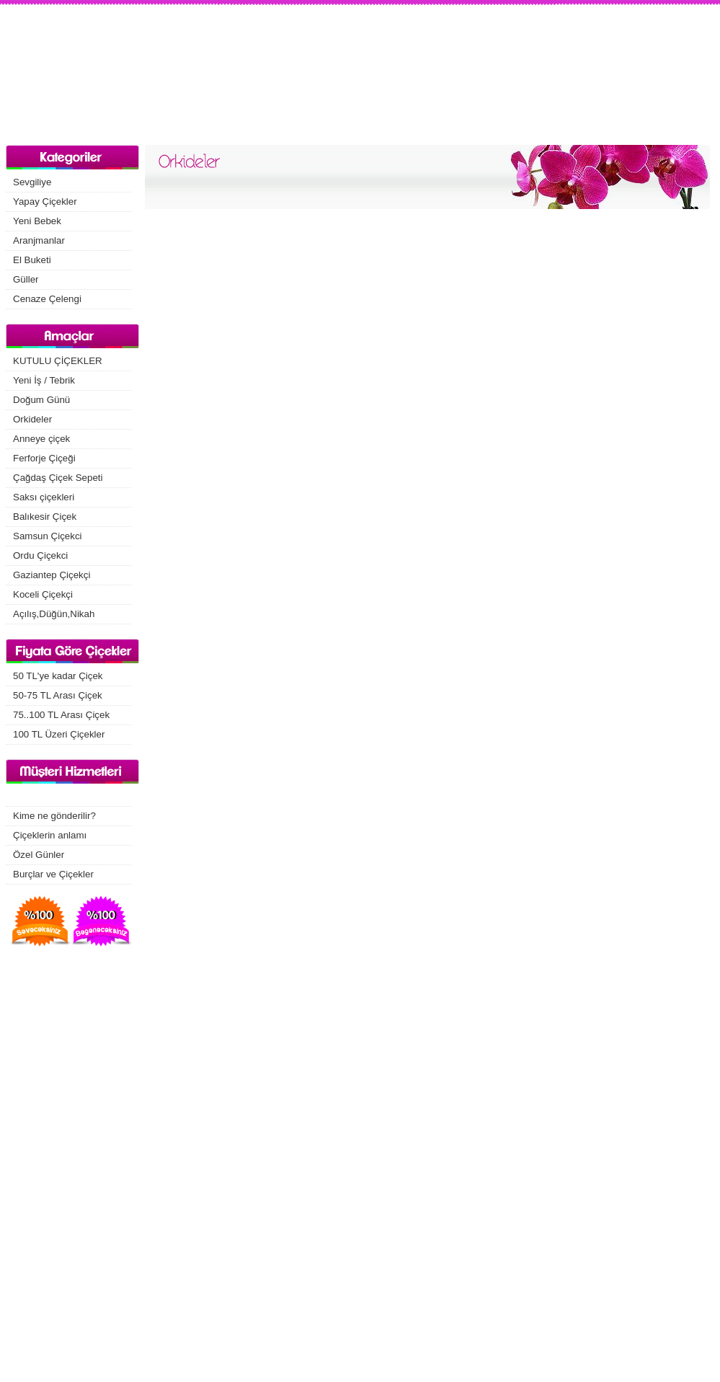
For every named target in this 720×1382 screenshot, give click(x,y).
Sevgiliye (32, 182)
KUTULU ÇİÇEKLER (57, 360)
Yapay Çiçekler (45, 201)
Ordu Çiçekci (40, 555)
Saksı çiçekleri (43, 497)
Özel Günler (38, 854)
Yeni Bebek (37, 221)
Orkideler (32, 419)
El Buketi (32, 259)
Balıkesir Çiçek (44, 516)
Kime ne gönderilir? (54, 815)
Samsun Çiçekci (47, 536)
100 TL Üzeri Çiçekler (59, 734)
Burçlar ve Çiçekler (53, 874)
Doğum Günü (41, 399)
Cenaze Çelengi (47, 298)
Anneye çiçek (41, 438)
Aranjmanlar (39, 240)
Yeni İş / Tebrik (44, 380)
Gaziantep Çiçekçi (51, 575)
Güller (26, 279)
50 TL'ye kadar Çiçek (58, 675)
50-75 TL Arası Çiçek (57, 695)
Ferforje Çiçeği (44, 458)
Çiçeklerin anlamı (49, 835)
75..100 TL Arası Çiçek (61, 714)
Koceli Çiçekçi (43, 594)
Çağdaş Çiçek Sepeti (57, 477)
